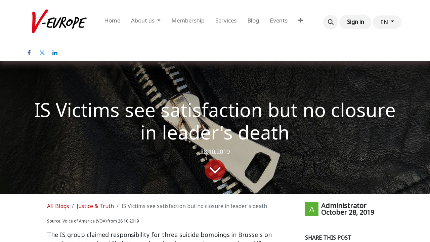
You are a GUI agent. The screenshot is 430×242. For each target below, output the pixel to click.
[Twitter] (42, 52)
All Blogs (58, 206)
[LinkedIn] (54, 52)
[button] (330, 22)
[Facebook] (29, 52)
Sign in (355, 22)
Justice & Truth (95, 206)
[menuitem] (112, 22)
